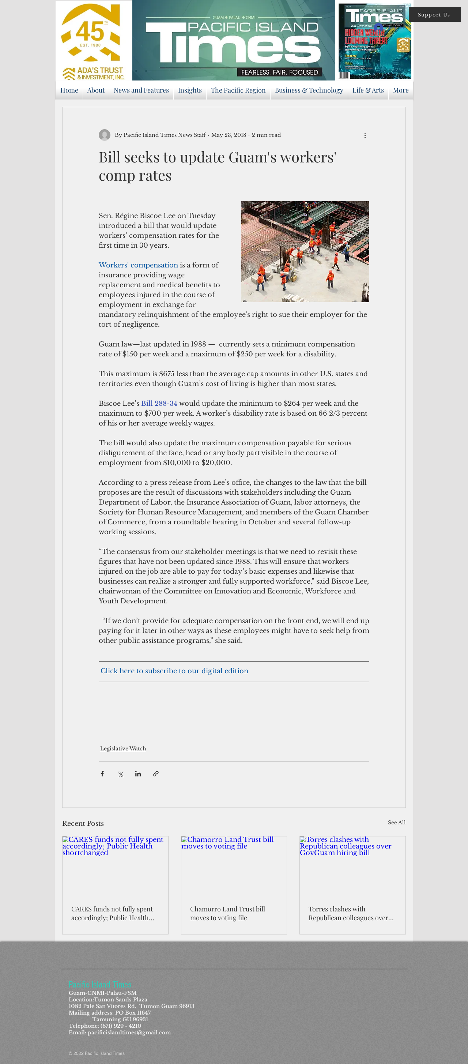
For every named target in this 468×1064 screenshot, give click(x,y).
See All (397, 822)
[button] (435, 14)
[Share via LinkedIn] (138, 773)
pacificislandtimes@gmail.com (129, 1032)
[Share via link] (155, 773)
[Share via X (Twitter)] (120, 773)
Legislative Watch (123, 748)
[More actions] (365, 135)
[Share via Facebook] (102, 773)
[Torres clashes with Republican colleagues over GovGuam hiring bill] (352, 866)
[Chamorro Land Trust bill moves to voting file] (234, 866)
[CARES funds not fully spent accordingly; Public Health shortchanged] (115, 866)
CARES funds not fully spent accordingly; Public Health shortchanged (112, 913)
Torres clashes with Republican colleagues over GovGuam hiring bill (348, 913)
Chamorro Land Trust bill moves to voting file (227, 913)
